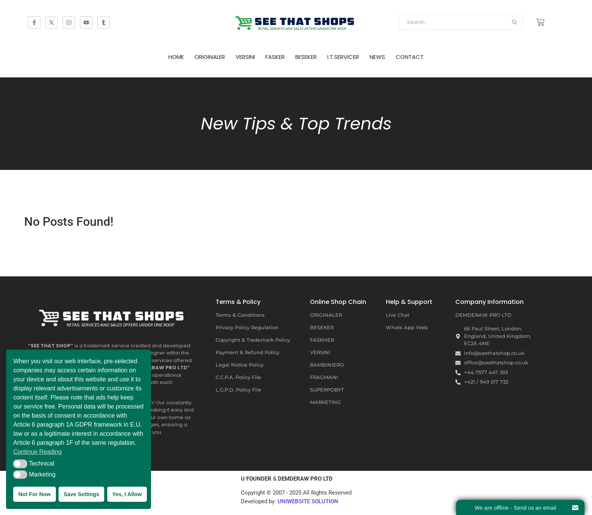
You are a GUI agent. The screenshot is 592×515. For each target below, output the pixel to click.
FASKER (275, 57)
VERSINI (245, 57)
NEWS (377, 57)
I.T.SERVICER (343, 57)
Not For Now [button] (34, 494)
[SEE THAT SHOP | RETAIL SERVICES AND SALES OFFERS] (296, 21)
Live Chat (397, 315)
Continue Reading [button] (37, 452)
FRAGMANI (324, 377)
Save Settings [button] (81, 494)
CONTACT (410, 57)
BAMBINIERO (327, 365)
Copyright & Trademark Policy (253, 340)
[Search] (452, 22)
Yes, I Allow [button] (127, 494)
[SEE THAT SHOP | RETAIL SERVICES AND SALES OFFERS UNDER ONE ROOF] (113, 315)
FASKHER (322, 340)
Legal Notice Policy (240, 365)
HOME (176, 57)
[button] (20, 463)
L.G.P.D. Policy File (238, 390)
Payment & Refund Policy (247, 352)
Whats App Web (407, 327)
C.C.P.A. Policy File (238, 377)
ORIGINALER (209, 57)
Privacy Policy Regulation (247, 327)
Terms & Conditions (240, 315)
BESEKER (306, 57)
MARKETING (325, 402)
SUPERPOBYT (327, 390)
